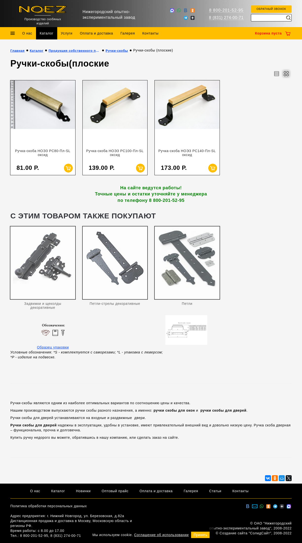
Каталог (47, 33)
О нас (27, 33)
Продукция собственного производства (74, 51)
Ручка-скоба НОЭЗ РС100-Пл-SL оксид (115, 153)
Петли (187, 305)
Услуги (67, 33)
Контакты (150, 33)
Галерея (127, 33)
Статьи (215, 491)
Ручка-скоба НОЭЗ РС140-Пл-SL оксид (187, 153)
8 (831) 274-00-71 (226, 18)
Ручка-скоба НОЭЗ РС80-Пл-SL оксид (43, 153)
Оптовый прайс (115, 491)
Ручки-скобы (117, 51)
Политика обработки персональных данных (48, 506)
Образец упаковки (53, 347)
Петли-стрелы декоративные (115, 305)
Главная (17, 51)
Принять (200, 535)
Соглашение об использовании (161, 535)
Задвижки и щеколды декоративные (42, 307)
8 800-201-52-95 (226, 10)
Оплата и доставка (96, 33)
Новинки (83, 491)
